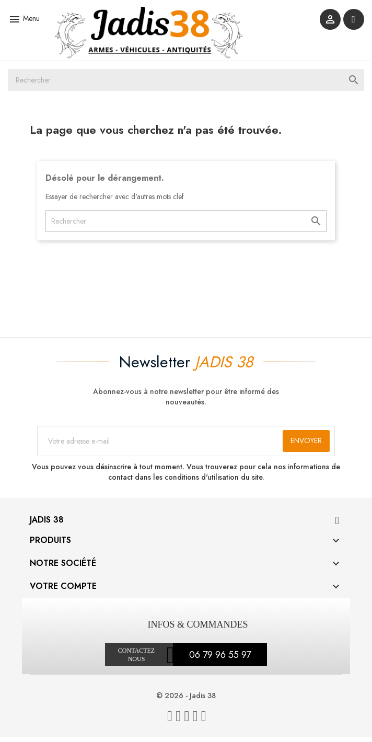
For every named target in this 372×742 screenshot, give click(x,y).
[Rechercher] (186, 84)
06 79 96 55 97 (220, 659)
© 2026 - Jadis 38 (186, 700)
